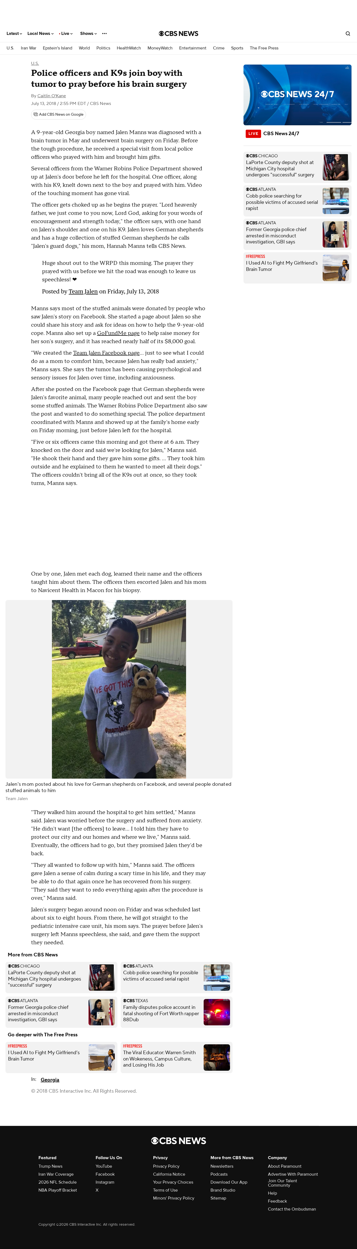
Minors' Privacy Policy (173, 1198)
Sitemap (218, 1198)
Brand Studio (223, 1190)
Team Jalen (83, 291)
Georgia (50, 1080)
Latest (14, 33)
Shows (88, 33)
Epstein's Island (57, 48)
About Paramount (284, 1166)
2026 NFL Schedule (57, 1182)
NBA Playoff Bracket (57, 1190)
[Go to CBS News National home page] (178, 33)
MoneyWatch (160, 48)
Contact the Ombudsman (292, 1209)
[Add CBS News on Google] (58, 115)
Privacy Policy (166, 1166)
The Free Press (264, 48)
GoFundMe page (118, 333)
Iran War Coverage (56, 1174)
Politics (103, 48)
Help (272, 1193)
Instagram (105, 1182)
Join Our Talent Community (282, 1183)
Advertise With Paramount (293, 1174)
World (84, 48)
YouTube (104, 1166)
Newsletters (222, 1166)
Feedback (277, 1201)
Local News (40, 33)
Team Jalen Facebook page (106, 353)
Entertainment (192, 48)
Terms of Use (165, 1190)
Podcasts (219, 1174)
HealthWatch (129, 48)
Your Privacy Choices (173, 1182)
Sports (237, 48)
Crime (219, 48)
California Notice (169, 1174)
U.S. (10, 48)
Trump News (50, 1166)
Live (67, 33)
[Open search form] (347, 33)
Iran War (28, 48)
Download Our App (229, 1182)
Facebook (105, 1174)
